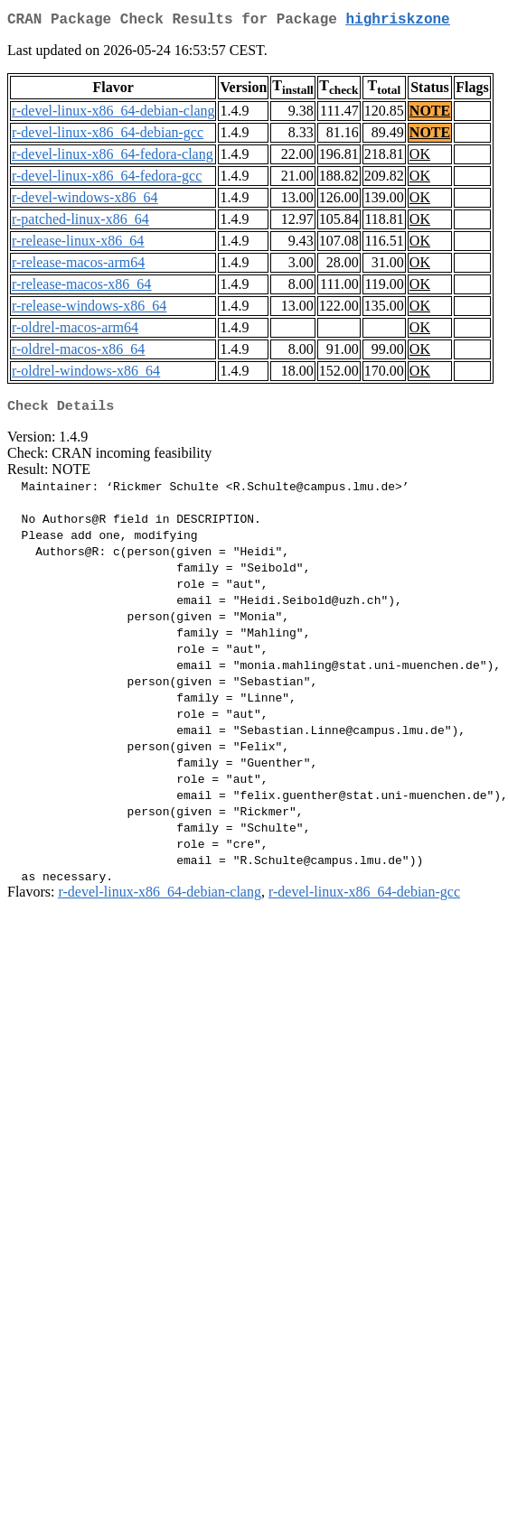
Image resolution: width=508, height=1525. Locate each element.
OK (419, 157)
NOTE (429, 114)
